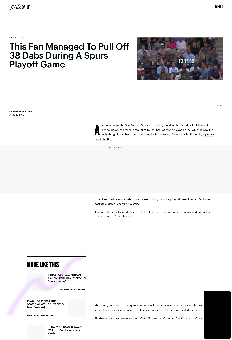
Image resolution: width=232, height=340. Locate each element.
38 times (182, 199)
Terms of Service (73, 235)
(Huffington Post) (202, 318)
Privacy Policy (32, 237)
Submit (78, 248)
